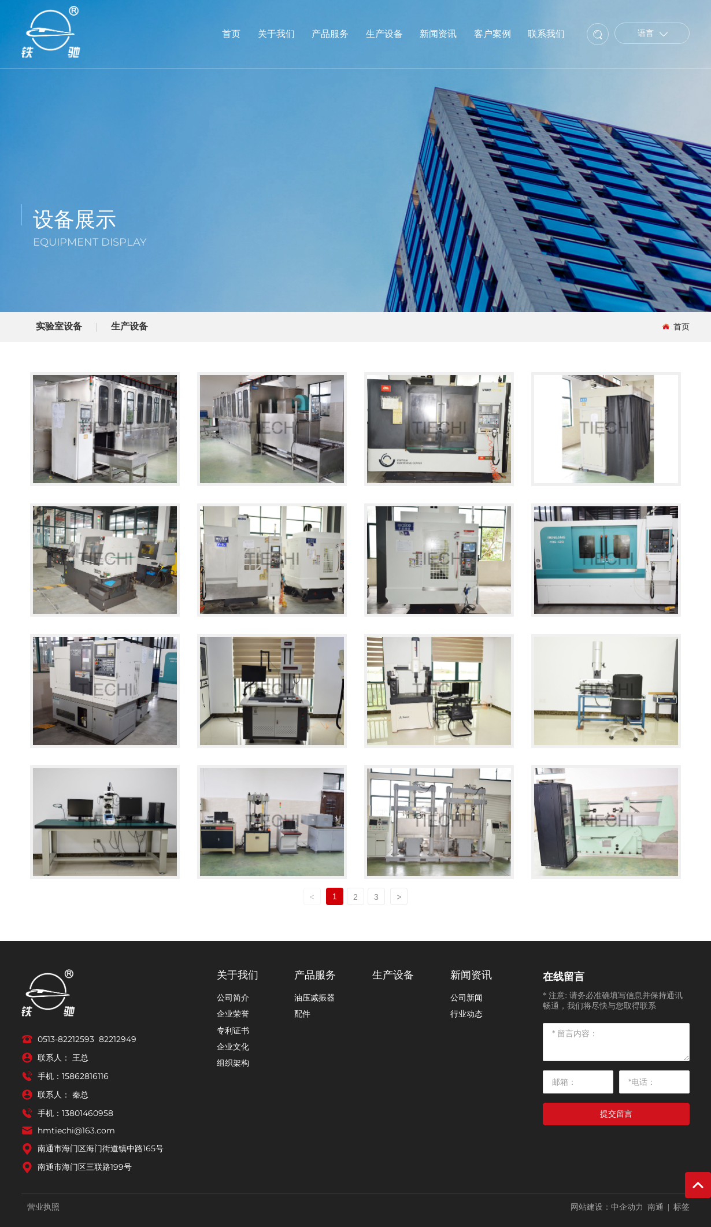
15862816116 (85, 1076)
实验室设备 (59, 326)
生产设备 (129, 326)
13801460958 (87, 1113)
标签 (681, 1207)
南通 (655, 1207)
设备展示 (74, 219)
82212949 (117, 1039)
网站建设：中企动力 (607, 1207)
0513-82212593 (66, 1039)
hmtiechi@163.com (76, 1130)
